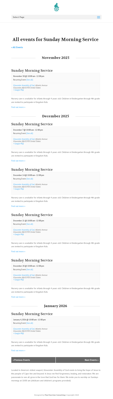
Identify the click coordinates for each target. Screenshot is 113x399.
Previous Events (21, 360)
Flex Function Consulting (55, 395)
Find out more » (18, 107)
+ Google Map (18, 90)
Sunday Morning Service (32, 70)
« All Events (17, 47)
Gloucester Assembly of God (24, 85)
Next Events (91, 360)
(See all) (29, 80)
